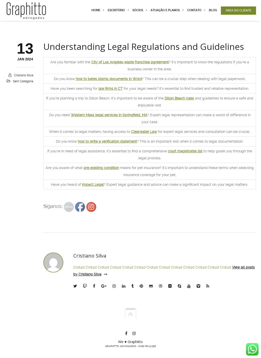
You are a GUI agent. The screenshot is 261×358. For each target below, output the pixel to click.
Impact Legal (93, 184)
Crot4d (79, 267)
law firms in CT (110, 88)
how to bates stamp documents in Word (109, 79)
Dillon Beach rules (179, 98)
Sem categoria (23, 81)
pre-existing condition (101, 168)
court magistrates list (185, 151)
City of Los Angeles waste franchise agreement (130, 62)
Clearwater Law (144, 132)
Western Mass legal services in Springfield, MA (109, 115)
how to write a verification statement (107, 141)
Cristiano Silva (23, 75)
